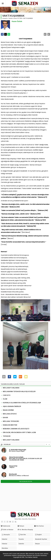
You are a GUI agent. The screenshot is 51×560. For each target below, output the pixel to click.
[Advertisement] (25, 497)
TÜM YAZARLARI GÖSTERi (25, 481)
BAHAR (5, 417)
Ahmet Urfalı (13, 466)
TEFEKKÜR (6, 436)
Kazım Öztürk (17, 21)
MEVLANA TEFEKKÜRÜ (11, 421)
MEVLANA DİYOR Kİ (10, 414)
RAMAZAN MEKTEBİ (10, 425)
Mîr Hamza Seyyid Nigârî (17, 451)
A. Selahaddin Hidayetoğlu (17, 449)
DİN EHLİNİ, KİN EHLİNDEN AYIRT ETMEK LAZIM (19, 432)
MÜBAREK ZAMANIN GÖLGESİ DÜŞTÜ (16, 429)
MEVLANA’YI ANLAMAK (11, 388)
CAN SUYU (6, 395)
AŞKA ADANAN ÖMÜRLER (12, 406)
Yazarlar (10, 18)
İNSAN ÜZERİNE (8, 410)
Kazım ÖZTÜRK (18, 18)
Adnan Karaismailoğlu (16, 457)
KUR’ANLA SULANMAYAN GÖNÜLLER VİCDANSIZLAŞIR (22, 403)
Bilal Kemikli (13, 474)
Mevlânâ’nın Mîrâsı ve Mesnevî (19, 475)
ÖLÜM (5, 399)
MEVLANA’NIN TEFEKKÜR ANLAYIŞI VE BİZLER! (19, 391)
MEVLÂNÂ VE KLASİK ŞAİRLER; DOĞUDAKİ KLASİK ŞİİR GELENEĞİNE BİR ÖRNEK (25, 459)
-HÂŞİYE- (12, 467)
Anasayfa (4, 18)
